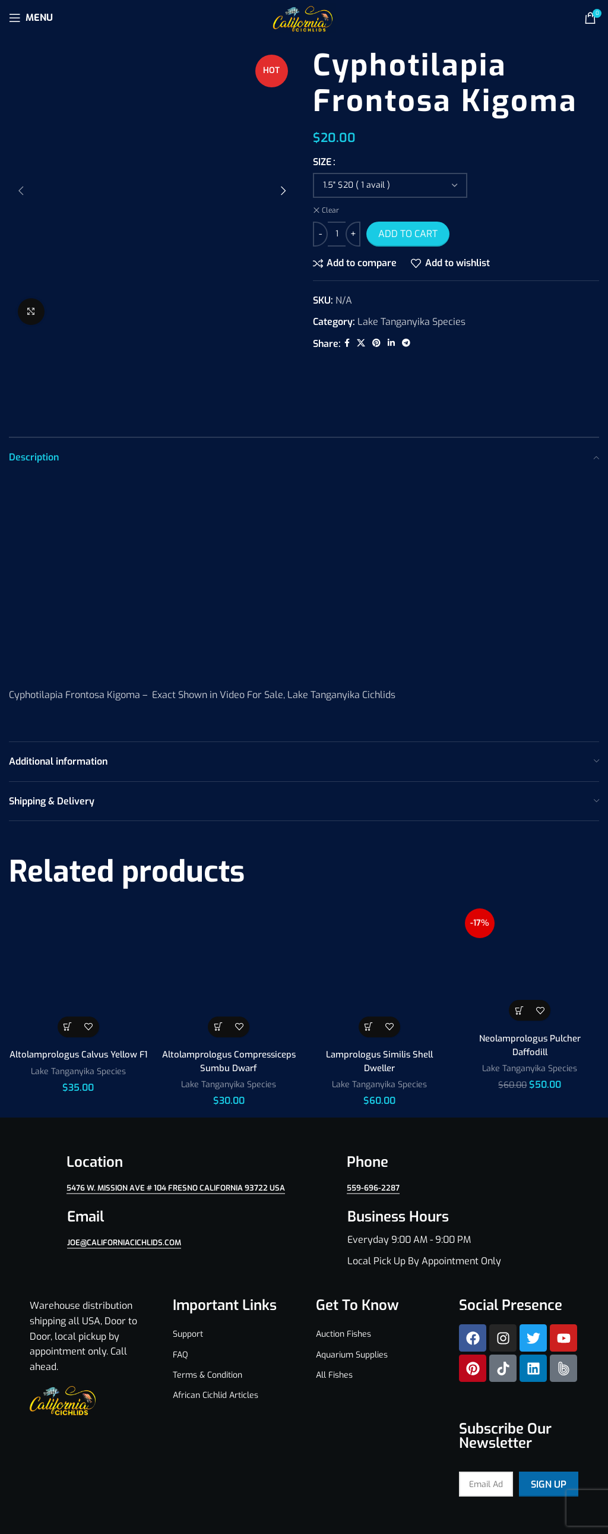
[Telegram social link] (406, 343)
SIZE (322, 162)
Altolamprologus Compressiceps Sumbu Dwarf (228, 1006)
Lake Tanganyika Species (411, 321)
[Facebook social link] (347, 343)
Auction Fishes (343, 1279)
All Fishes (334, 1319)
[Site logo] (303, 17)
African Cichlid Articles (215, 1340)
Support (188, 1279)
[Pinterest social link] (376, 343)
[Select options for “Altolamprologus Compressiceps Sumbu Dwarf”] (218, 971)
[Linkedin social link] (391, 343)
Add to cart (408, 234)
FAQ (180, 1299)
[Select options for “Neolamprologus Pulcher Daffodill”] (519, 955)
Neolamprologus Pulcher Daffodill (529, 990)
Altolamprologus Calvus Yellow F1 (78, 1006)
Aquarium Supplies (352, 1299)
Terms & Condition (207, 1319)
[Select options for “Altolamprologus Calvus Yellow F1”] (68, 971)
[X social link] (361, 343)
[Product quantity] (337, 234)
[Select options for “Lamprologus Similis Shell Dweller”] (369, 971)
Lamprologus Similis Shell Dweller (379, 1006)
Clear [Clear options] (330, 210)
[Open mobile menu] (31, 18)
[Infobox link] (444, 1183)
